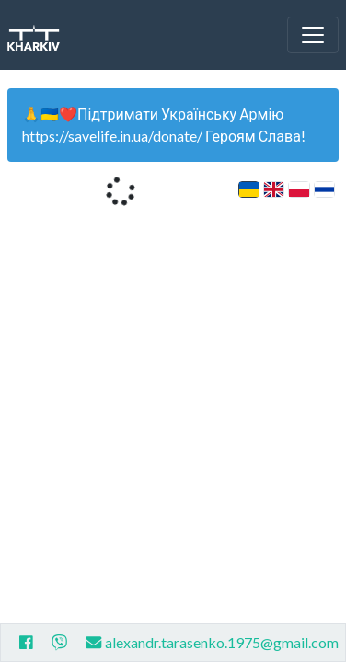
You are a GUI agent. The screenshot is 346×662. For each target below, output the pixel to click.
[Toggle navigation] (313, 35)
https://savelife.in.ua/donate (109, 135)
